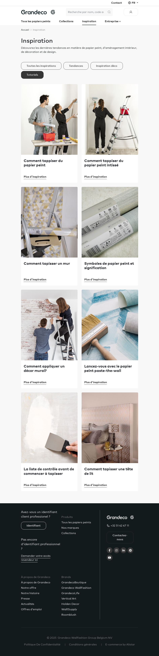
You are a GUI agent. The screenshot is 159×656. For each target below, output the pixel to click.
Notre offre (28, 588)
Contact (116, 3)
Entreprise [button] (112, 21)
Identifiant (34, 525)
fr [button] (134, 3)
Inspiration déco (106, 66)
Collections (66, 21)
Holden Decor (70, 604)
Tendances (76, 66)
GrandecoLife (70, 593)
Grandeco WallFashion (76, 588)
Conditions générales (83, 644)
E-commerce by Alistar (120, 644)
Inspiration (89, 21)
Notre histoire (30, 593)
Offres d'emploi (31, 609)
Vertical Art (68, 598)
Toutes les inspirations (41, 66)
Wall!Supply (69, 609)
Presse (25, 598)
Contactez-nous (120, 537)
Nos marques (70, 527)
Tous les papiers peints (35, 21)
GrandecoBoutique (73, 582)
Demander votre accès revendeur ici (35, 558)
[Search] (86, 12)
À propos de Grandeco (35, 582)
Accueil (25, 30)
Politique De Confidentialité (42, 644)
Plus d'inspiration (35, 176)
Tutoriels (32, 75)
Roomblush (68, 614)
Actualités (27, 604)
